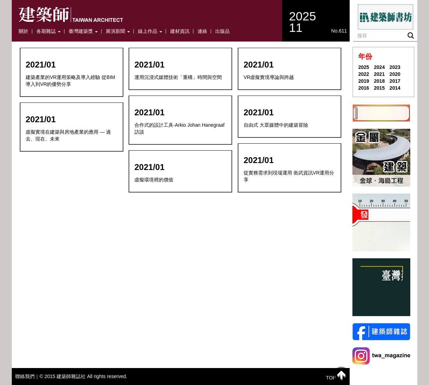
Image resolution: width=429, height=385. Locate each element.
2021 (379, 74)
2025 (363, 67)
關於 (23, 31)
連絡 (202, 31)
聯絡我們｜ (27, 376)
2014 (394, 88)
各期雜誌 (48, 31)
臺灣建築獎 (83, 31)
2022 (363, 74)
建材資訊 (180, 31)
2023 (394, 67)
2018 (379, 81)
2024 (379, 67)
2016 (363, 88)
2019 (363, 81)
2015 (379, 88)
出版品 (222, 31)
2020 (394, 74)
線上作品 (150, 31)
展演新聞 (118, 31)
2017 (394, 81)
